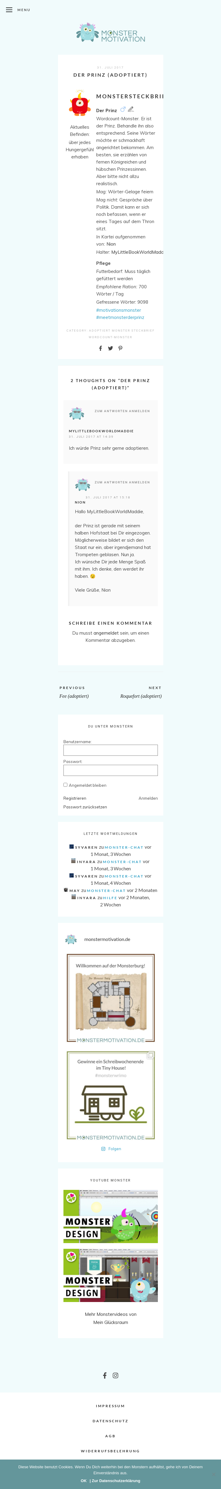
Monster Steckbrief (133, 330)
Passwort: (72, 761)
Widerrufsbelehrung (110, 1451)
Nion (80, 502)
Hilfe (110, 898)
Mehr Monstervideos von (111, 1314)
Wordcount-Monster (110, 337)
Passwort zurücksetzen (85, 806)
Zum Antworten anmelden (122, 411)
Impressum (110, 1406)
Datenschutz (110, 1421)
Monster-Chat (124, 847)
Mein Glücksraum (110, 1322)
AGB (110, 1436)
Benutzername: (73, 741)
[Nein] (213, 1474)
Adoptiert (100, 330)
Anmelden (148, 798)
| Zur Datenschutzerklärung (115, 1480)
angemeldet (106, 633)
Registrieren (74, 798)
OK (84, 1480)
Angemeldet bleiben (87, 785)
